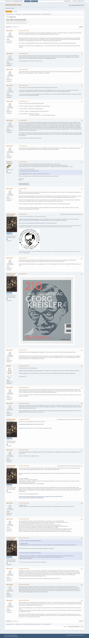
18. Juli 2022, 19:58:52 (23, 161)
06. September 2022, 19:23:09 (24, 403)
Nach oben (8, 621)
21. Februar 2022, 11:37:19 (23, 101)
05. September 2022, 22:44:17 (24, 387)
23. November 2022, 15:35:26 (24, 584)
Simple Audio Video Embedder (9, 636)
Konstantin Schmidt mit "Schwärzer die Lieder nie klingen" (31, 370)
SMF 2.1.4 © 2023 (7, 635)
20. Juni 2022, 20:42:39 (23, 120)
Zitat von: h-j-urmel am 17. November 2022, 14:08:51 (31, 552)
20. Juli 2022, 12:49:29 (23, 188)
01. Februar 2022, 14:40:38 (23, 53)
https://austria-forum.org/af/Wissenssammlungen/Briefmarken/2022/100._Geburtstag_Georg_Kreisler (38, 223)
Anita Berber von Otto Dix (33, 469)
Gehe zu (65, 626)
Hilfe (66, 635)
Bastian (10, 161)
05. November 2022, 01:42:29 (24, 465)
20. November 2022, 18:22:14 (24, 568)
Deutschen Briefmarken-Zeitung (30, 219)
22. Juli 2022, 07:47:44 (23, 214)
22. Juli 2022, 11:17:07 (23, 257)
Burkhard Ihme (12, 214)
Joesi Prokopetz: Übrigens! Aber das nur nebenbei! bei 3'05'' (31, 424)
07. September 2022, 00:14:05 (24, 419)
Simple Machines (14, 635)
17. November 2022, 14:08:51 (24, 518)
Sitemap (16, 636)
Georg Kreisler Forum (13, 5)
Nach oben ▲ (82, 635)
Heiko (9, 365)
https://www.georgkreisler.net (24, 184)
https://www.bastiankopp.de (24, 183)
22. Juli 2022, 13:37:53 (23, 273)
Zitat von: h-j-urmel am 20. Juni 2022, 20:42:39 (29, 170)
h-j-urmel (10, 30)
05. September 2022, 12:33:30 (24, 365)
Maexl (39, 14)
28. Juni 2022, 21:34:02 (23, 145)
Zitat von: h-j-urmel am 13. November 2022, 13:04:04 (31, 540)
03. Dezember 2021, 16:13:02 (24, 30)
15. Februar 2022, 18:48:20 (23, 69)
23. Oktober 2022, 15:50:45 (23, 449)
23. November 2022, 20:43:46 (24, 600)
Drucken (81, 621)
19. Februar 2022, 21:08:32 (23, 85)
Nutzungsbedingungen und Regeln (73, 635)
